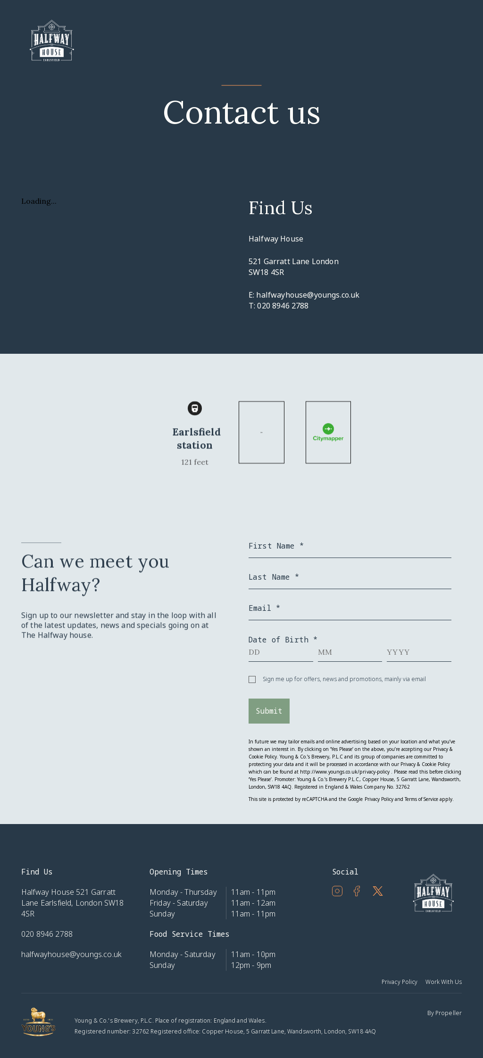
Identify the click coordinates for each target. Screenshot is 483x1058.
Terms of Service (421, 799)
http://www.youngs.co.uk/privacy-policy (344, 771)
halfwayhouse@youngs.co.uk (307, 295)
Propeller (448, 1013)
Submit (269, 711)
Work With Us (443, 982)
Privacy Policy (379, 799)
